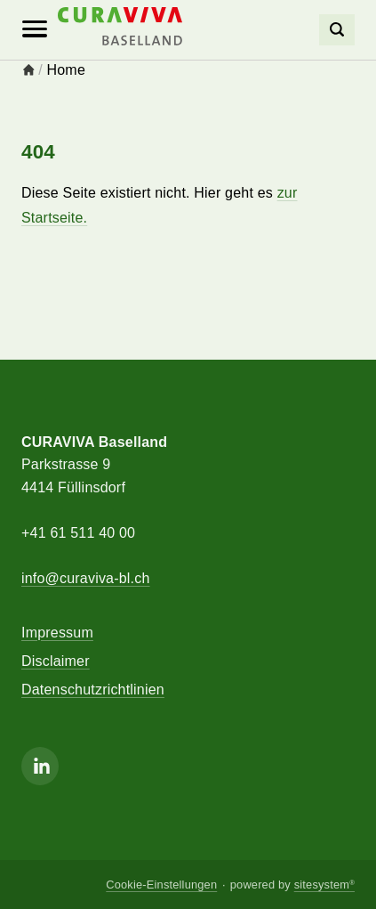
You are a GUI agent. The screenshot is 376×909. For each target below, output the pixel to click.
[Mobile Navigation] (34, 29)
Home (66, 69)
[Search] (337, 29)
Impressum (57, 632)
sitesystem (324, 884)
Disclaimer (55, 661)
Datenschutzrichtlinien (92, 689)
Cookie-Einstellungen (161, 884)
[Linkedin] (40, 766)
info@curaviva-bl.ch (85, 578)
